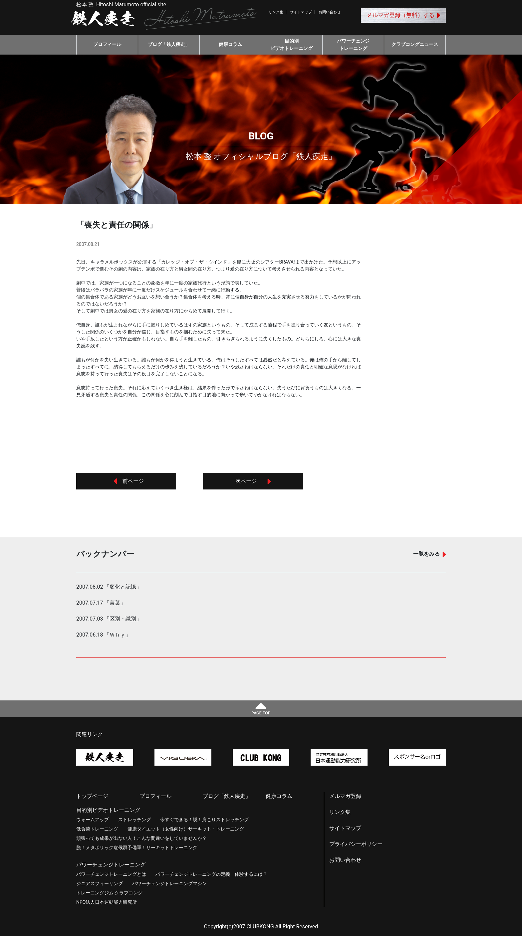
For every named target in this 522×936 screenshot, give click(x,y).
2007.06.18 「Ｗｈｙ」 (103, 635)
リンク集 (276, 12)
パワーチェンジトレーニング (353, 44)
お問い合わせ (330, 12)
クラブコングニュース (415, 44)
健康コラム (230, 44)
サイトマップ (301, 12)
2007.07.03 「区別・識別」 (108, 619)
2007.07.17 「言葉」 (101, 603)
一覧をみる (429, 554)
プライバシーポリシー (356, 844)
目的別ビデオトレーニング (292, 44)
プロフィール (107, 44)
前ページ (129, 481)
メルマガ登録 (345, 796)
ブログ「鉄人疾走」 (169, 44)
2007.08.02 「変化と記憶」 (108, 587)
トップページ (92, 796)
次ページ (253, 481)
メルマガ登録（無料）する (403, 15)
